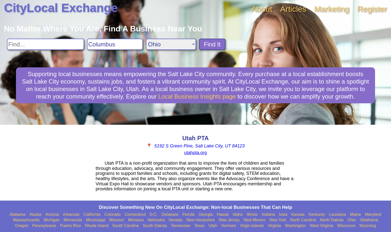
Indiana (268, 214)
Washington (295, 226)
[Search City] (115, 44)
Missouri (116, 220)
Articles (293, 8)
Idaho (238, 214)
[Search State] (171, 44)
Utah (213, 226)
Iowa (283, 214)
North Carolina (303, 220)
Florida (189, 214)
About (261, 8)
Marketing (331, 8)
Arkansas (71, 214)
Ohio (351, 220)
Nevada (175, 220)
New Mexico (254, 220)
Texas (199, 226)
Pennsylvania (44, 226)
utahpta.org (195, 152)
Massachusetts (26, 220)
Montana (136, 220)
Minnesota (73, 220)
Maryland (373, 214)
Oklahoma (369, 220)
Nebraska (156, 220)
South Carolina (125, 226)
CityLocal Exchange (61, 7)
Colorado (112, 214)
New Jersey (229, 220)
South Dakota (155, 226)
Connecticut (135, 214)
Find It (212, 44)
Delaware (170, 214)
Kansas (297, 214)
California (92, 214)
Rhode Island (96, 226)
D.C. (154, 214)
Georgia (205, 214)
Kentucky (317, 214)
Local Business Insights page (197, 96)
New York (277, 220)
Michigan (52, 220)
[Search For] (45, 44)
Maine (355, 214)
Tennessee (180, 226)
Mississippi (95, 220)
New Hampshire (201, 220)
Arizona (52, 214)
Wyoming (367, 226)
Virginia (274, 226)
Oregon (21, 226)
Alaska (35, 214)
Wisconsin (346, 226)
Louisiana (337, 214)
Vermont (228, 226)
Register (372, 8)
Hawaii (223, 214)
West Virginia (321, 226)
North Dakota (331, 220)
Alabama (17, 214)
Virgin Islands (252, 226)
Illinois (252, 214)
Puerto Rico (70, 226)
